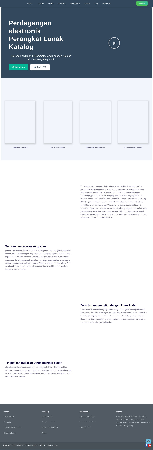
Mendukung (106, 3)
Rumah (41, 3)
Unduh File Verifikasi (87, 422)
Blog (96, 3)
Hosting (87, 3)
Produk (50, 3)
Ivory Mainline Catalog (132, 147)
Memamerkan (75, 3)
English (29, 3)
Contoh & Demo (10, 433)
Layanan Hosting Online (12, 427)
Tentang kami (47, 416)
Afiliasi (44, 433)
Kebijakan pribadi (48, 422)
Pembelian (61, 3)
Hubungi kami (85, 427)
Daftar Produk (9, 416)
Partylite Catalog (58, 147)
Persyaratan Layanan (50, 427)
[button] (114, 43)
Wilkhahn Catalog (20, 147)
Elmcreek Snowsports (95, 147)
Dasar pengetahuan (87, 416)
